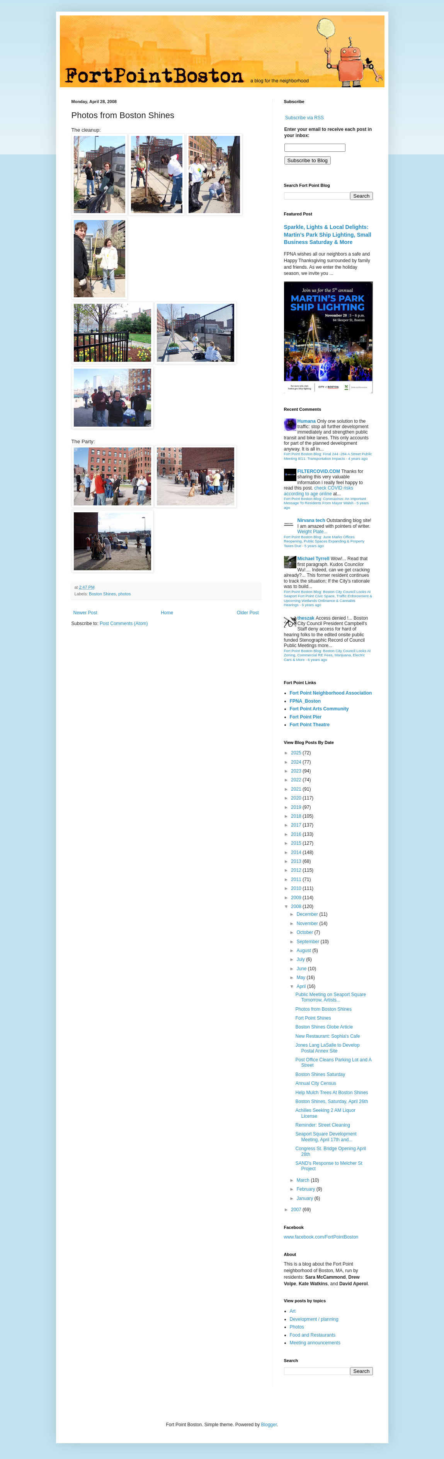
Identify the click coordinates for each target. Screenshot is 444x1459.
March (303, 1180)
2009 (297, 897)
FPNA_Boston (305, 701)
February (306, 1189)
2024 (297, 762)
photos (124, 593)
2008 (297, 906)
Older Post (248, 612)
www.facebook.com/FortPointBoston (321, 1237)
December (307, 914)
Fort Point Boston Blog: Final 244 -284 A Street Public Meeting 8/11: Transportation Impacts (328, 456)
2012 (297, 870)
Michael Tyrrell (314, 558)
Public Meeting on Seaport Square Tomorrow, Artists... (330, 997)
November (307, 923)
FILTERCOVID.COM (319, 471)
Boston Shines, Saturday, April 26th (331, 1101)
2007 (297, 1209)
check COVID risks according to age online (318, 490)
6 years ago (311, 605)
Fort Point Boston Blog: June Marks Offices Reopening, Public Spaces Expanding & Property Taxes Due (324, 541)
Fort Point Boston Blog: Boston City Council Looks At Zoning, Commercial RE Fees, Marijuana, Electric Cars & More (327, 655)
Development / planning (314, 1319)
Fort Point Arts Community (319, 709)
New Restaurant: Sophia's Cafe (327, 1036)
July (301, 959)
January (305, 1198)
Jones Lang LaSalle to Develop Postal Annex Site (327, 1047)
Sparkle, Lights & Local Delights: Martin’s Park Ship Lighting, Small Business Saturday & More (327, 234)
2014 (297, 852)
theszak (306, 618)
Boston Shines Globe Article (324, 1027)
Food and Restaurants (313, 1335)
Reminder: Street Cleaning (322, 1125)
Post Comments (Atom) (124, 623)
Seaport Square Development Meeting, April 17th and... (325, 1136)
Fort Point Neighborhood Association (331, 693)
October (305, 932)
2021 (297, 789)
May (301, 977)
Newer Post (85, 612)
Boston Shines (102, 593)
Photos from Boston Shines (323, 1009)
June (302, 968)
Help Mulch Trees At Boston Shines (331, 1092)
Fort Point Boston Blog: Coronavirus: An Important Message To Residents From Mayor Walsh (325, 501)
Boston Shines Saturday (320, 1074)
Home (167, 612)
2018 (297, 816)
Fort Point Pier (306, 717)
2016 (297, 834)
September (308, 941)
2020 (297, 798)
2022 (297, 780)
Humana (307, 421)
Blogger (269, 1424)
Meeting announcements (315, 1342)
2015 (297, 843)
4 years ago (357, 458)
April (301, 986)
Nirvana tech (311, 520)
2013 (297, 861)
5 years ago (314, 546)
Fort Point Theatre (310, 724)
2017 (297, 825)
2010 (297, 888)
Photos (297, 1327)
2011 (297, 879)
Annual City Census (315, 1083)
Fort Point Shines (313, 1018)
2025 (297, 753)
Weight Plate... (313, 531)
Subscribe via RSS (304, 117)
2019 (297, 807)
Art (293, 1311)
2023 (297, 771)
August (304, 950)
